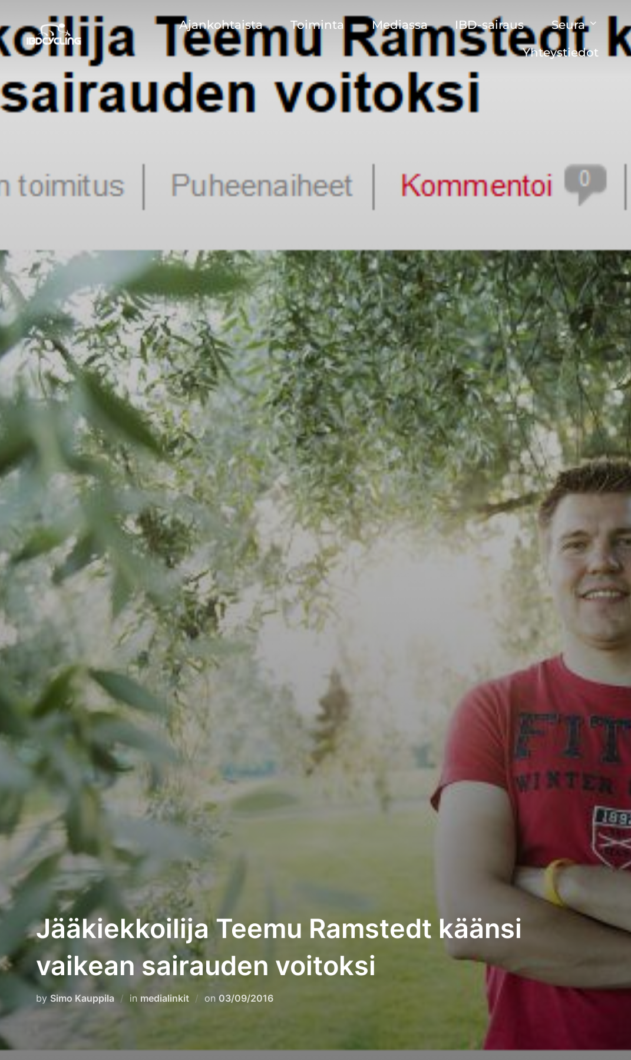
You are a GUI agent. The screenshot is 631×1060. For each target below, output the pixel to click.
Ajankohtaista (221, 25)
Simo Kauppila (82, 998)
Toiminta (317, 25)
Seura (575, 25)
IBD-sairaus (489, 25)
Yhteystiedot (561, 52)
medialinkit (164, 998)
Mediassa (400, 25)
